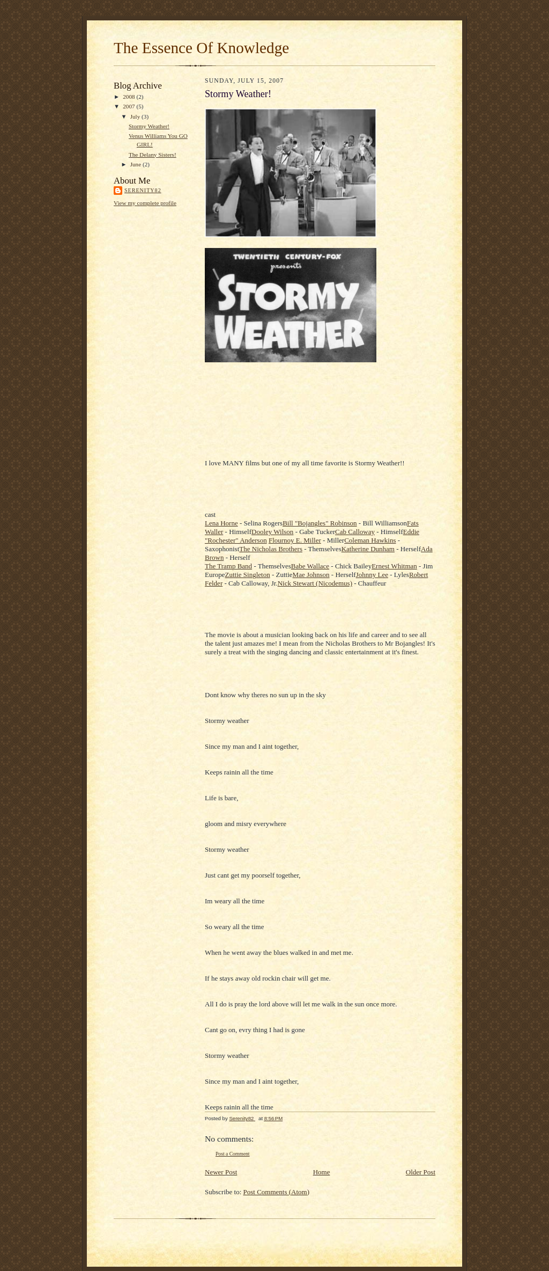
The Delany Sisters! (152, 154)
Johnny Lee (372, 575)
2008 (129, 96)
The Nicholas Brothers (270, 549)
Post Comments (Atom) (276, 1192)
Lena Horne (221, 523)
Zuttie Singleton (247, 575)
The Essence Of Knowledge (201, 47)
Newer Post (221, 1172)
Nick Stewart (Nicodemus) (315, 583)
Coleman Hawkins (370, 540)
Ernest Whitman (394, 566)
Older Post (420, 1172)
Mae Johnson (311, 575)
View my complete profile (145, 203)
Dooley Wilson (272, 532)
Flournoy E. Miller (295, 540)
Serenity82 (142, 190)
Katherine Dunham (368, 549)
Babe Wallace (310, 566)
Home (321, 1172)
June (136, 164)
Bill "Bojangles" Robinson (320, 523)
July (136, 116)
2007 (129, 106)
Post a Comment (233, 1154)
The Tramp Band (228, 566)
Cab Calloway (355, 532)
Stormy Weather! (149, 126)
